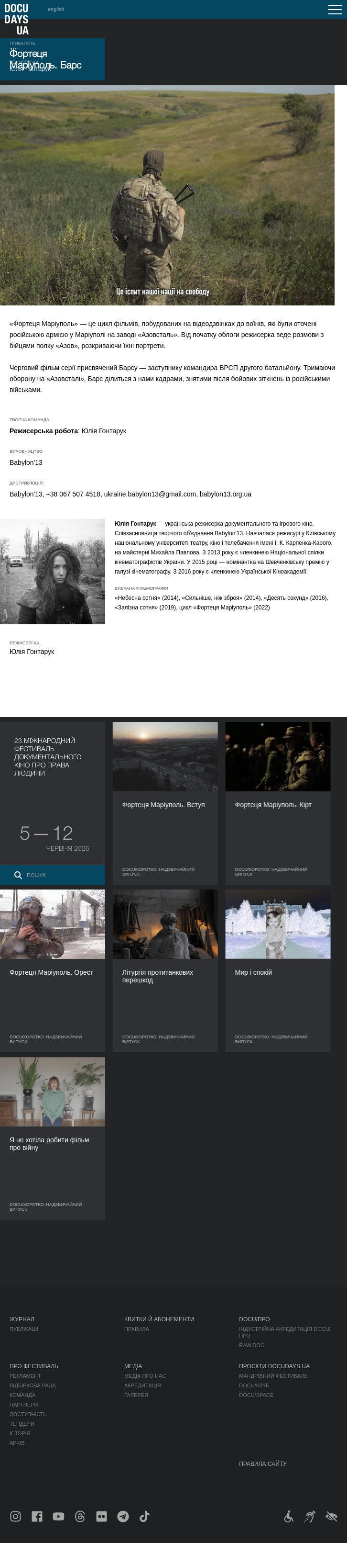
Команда (22, 1395)
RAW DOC (251, 1345)
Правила (136, 1329)
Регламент (25, 1376)
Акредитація (142, 1385)
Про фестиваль (34, 1366)
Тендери (22, 1424)
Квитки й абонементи (159, 1319)
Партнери (24, 1405)
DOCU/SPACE (256, 1395)
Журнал (22, 1319)
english (56, 9)
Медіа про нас (145, 1376)
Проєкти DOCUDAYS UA (274, 1366)
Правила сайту (263, 1464)
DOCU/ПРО (254, 1319)
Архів (17, 1443)
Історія (20, 1433)
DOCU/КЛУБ (254, 1385)
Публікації (24, 1329)
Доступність (28, 1414)
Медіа (133, 1366)
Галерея (136, 1395)
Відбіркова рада (33, 1385)
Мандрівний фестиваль (273, 1376)
